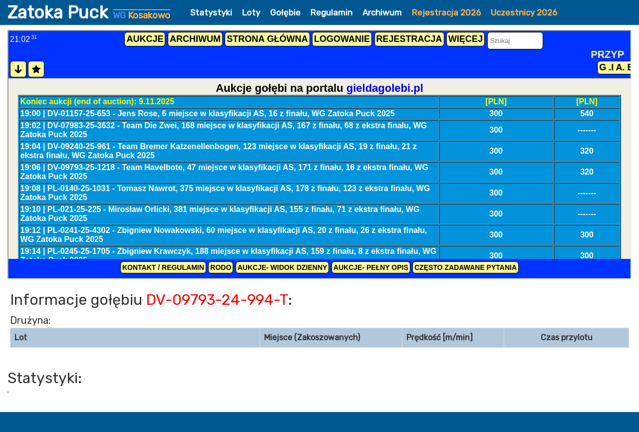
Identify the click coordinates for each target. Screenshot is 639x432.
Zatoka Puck (88, 12)
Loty (251, 12)
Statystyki (211, 12)
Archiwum (382, 12)
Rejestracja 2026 (446, 12)
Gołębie (285, 12)
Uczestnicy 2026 (524, 12)
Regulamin (331, 12)
